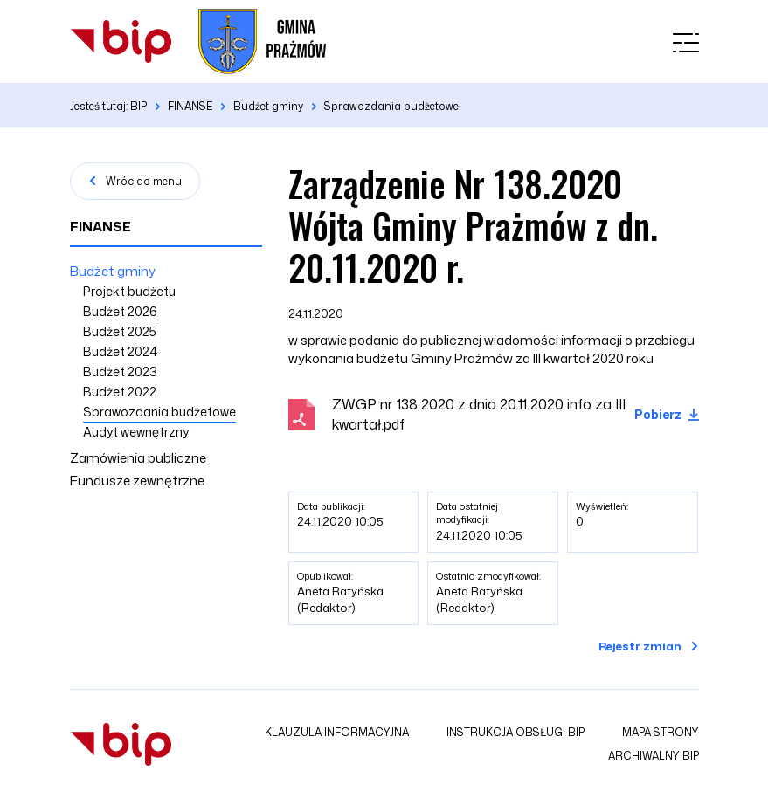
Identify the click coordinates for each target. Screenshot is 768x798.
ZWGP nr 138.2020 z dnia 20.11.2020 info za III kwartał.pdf (479, 414)
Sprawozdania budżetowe (159, 411)
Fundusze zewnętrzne (137, 480)
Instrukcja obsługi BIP (515, 732)
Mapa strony (660, 732)
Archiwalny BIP (653, 755)
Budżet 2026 (120, 311)
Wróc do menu (144, 181)
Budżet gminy (113, 271)
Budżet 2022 (119, 391)
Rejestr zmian (640, 646)
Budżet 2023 (120, 371)
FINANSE (100, 226)
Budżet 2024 (120, 351)
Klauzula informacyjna (337, 732)
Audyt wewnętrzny (136, 431)
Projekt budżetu (129, 291)
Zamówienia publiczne (138, 458)
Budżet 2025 (119, 331)
